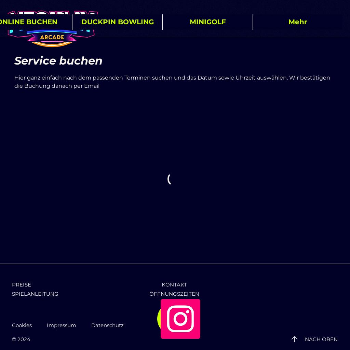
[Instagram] (180, 319)
